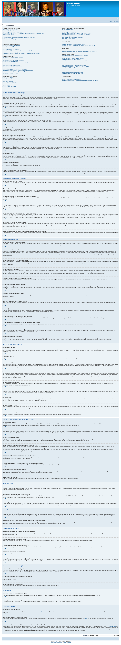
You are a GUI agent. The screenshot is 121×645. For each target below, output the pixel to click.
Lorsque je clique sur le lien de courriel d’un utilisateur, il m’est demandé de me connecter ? (21, 53)
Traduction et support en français (56, 642)
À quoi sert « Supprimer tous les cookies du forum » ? (14, 41)
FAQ (111, 21)
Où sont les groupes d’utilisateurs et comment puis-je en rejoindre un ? (76, 33)
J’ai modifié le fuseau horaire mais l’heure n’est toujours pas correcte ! (17, 48)
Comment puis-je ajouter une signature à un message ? (14, 60)
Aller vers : (85, 635)
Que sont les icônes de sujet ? (9, 87)
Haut (5, 100)
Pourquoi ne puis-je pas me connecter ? (11, 29)
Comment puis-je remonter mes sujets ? (11, 73)
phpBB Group (39, 611)
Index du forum (7, 18)
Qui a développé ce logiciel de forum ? (69, 77)
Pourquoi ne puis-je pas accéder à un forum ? (12, 65)
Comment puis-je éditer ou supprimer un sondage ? (13, 64)
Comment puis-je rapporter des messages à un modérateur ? (15, 69)
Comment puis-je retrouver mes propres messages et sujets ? (74, 60)
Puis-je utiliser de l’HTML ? (8, 78)
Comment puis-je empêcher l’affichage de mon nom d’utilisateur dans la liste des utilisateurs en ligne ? (23, 33)
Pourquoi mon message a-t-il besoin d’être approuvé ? (14, 71)
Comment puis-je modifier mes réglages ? (11, 45)
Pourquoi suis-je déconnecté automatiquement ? (12, 32)
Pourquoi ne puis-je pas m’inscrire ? (10, 39)
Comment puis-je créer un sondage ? (10, 61)
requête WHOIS (112, 626)
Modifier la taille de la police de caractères (117, 18)
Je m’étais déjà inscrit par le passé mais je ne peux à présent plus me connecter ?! (19, 37)
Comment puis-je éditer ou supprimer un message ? (13, 59)
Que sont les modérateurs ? (67, 30)
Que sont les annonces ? (8, 84)
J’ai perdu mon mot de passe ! (9, 34)
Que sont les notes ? (7, 85)
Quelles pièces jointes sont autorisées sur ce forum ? (72, 72)
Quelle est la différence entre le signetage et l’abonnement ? (74, 65)
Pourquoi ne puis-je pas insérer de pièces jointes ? (13, 66)
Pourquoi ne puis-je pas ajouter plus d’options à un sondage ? (15, 62)
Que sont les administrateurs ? (68, 29)
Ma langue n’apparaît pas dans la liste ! (11, 49)
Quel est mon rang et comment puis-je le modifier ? (13, 51)
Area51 (86, 618)
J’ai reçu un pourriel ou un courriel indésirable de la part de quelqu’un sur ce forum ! (79, 45)
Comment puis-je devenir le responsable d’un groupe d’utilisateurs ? (75, 34)
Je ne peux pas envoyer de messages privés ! (71, 42)
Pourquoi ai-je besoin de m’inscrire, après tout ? (12, 30)
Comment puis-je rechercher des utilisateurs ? (71, 59)
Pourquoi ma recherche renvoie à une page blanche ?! (73, 58)
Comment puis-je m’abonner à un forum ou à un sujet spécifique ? (75, 66)
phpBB (56, 641)
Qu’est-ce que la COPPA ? (8, 38)
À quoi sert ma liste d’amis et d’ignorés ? (70, 49)
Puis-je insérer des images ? (8, 81)
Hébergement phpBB (67, 642)
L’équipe (85, 638)
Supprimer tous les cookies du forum (95, 638)
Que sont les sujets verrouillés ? (9, 86)
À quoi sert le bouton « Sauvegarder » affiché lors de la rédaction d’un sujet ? (18, 70)
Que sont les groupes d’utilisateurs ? (69, 32)
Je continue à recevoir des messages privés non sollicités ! (74, 44)
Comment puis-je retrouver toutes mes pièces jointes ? (73, 73)
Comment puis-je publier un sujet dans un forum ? (13, 57)
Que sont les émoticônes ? (8, 80)
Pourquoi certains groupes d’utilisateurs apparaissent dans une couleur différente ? (79, 35)
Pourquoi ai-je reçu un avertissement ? (10, 67)
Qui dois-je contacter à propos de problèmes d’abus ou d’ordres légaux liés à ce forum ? (80, 80)
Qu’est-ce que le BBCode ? (8, 77)
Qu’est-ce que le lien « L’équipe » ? (69, 38)
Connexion (116, 21)
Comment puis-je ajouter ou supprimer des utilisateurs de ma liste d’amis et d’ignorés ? (79, 51)
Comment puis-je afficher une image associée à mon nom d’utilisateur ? (17, 50)
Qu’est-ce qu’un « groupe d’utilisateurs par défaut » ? (72, 37)
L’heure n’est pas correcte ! (8, 46)
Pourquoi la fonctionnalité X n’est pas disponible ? (72, 79)
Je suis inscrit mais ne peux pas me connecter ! (12, 35)
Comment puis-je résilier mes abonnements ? (71, 67)
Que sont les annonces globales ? (9, 82)
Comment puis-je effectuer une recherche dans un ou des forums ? (75, 55)
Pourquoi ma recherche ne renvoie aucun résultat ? (72, 56)
